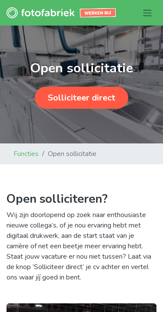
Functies (26, 154)
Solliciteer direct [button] (81, 98)
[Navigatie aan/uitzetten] (147, 12)
